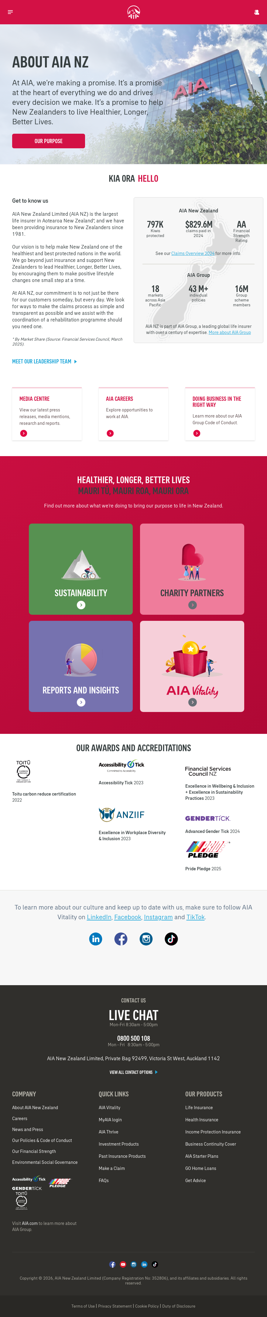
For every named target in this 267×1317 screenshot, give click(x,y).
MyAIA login (110, 1120)
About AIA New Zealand (35, 1107)
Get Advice (195, 1180)
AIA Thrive (108, 1132)
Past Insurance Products (122, 1156)
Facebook (127, 917)
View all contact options (134, 1072)
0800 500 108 (133, 1038)
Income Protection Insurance (213, 1132)
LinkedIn (99, 917)
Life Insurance (199, 1107)
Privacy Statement (115, 1306)
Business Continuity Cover (210, 1144)
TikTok (196, 917)
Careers (19, 1118)
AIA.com (30, 1223)
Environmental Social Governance (45, 1162)
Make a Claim (112, 1168)
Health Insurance (201, 1120)
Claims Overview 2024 (192, 253)
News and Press (27, 1129)
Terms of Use (83, 1306)
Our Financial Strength (34, 1151)
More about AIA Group (230, 332)
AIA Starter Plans (201, 1156)
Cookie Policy (147, 1306)
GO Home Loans (200, 1168)
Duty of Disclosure (178, 1306)
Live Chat (134, 1015)
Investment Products (119, 1144)
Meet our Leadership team (44, 361)
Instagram (158, 917)
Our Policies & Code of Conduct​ (42, 1140)
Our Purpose (49, 141)
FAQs (104, 1180)
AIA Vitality (109, 1107)
